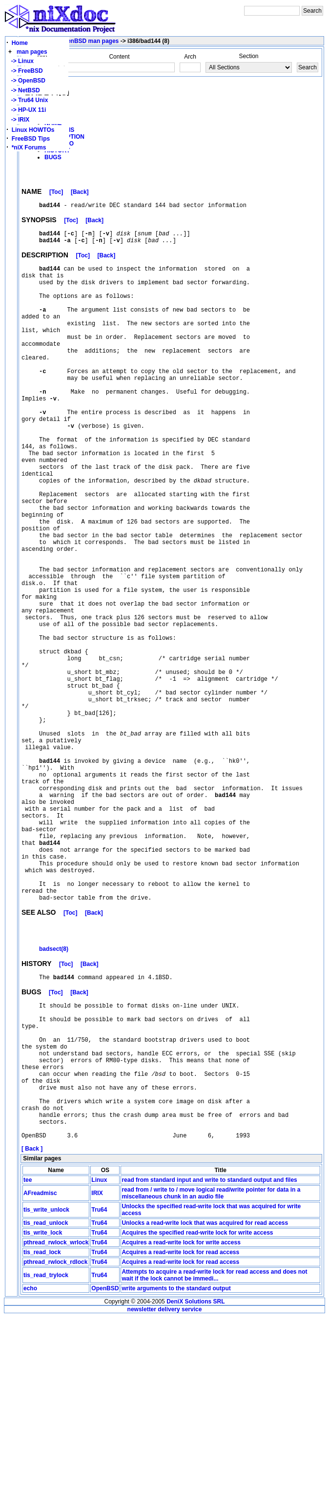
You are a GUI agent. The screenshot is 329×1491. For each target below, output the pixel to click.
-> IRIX (18, 119)
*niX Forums (29, 147)
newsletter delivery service (164, 1483)
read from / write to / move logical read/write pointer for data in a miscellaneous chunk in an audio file (211, 1367)
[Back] (80, 193)
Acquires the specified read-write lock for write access (197, 1406)
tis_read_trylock (45, 1449)
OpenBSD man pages (89, 41)
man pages (32, 51)
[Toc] (56, 193)
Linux (99, 1353)
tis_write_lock (42, 1406)
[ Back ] (31, 1322)
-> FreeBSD (25, 70)
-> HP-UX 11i (27, 109)
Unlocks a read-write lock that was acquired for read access (205, 1396)
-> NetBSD (24, 90)
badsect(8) (53, 1092)
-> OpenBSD (26, 80)
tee (27, 1353)
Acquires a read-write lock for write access (181, 1416)
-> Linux (21, 61)
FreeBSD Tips (31, 138)
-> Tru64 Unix (28, 100)
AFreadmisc (40, 1367)
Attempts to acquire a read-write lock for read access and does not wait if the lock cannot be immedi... (214, 1449)
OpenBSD (105, 1462)
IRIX (97, 1367)
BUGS (53, 157)
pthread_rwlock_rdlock (55, 1435)
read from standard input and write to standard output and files (209, 1353)
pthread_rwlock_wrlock (55, 1416)
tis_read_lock (42, 1426)
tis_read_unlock (45, 1396)
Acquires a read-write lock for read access (180, 1426)
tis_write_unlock (46, 1383)
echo (30, 1462)
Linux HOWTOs (33, 129)
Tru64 (99, 1383)
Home (20, 43)
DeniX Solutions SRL (195, 1475)
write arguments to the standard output (176, 1462)
